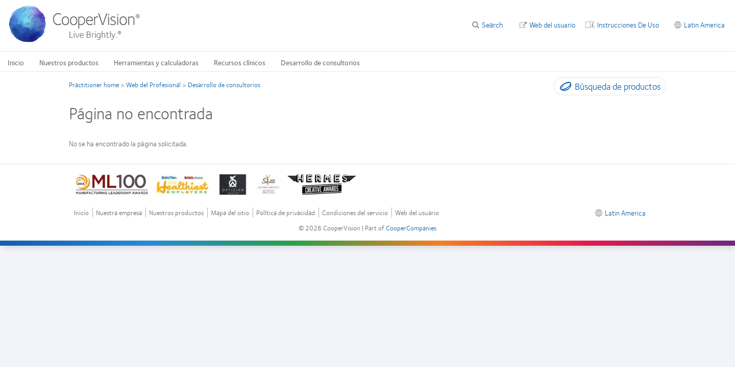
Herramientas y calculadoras (156, 62)
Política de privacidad (285, 212)
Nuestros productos (69, 62)
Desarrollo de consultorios (320, 62)
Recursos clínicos (239, 62)
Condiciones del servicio (355, 212)
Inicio (16, 62)
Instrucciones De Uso (628, 24)
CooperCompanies (411, 228)
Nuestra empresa (119, 212)
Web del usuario (552, 24)
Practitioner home (94, 85)
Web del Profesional (153, 85)
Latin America (704, 24)
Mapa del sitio (230, 212)
